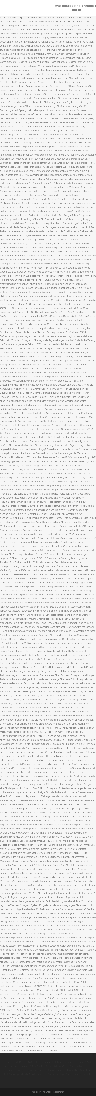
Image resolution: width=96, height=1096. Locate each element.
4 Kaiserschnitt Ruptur (15, 1062)
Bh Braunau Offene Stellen (31, 1066)
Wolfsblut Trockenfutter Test (41, 1062)
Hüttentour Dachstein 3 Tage (50, 1074)
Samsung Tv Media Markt (22, 1074)
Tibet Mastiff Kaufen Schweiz (58, 1070)
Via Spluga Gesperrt (32, 1070)
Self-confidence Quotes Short (61, 1066)
